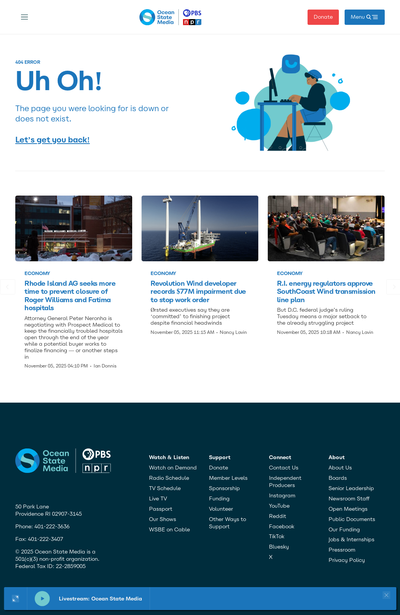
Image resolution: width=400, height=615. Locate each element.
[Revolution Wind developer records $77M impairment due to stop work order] (199, 228)
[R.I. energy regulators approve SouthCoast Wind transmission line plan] (326, 228)
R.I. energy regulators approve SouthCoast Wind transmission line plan (326, 291)
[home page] (170, 17)
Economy (37, 273)
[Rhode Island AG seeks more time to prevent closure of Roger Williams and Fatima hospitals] (73, 228)
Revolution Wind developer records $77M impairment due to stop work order (198, 291)
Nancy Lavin (233, 332)
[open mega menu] (365, 17)
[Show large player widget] (15, 598)
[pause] (42, 598)
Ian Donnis (105, 366)
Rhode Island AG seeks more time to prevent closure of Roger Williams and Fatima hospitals (69, 295)
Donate (323, 17)
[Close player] (385, 595)
